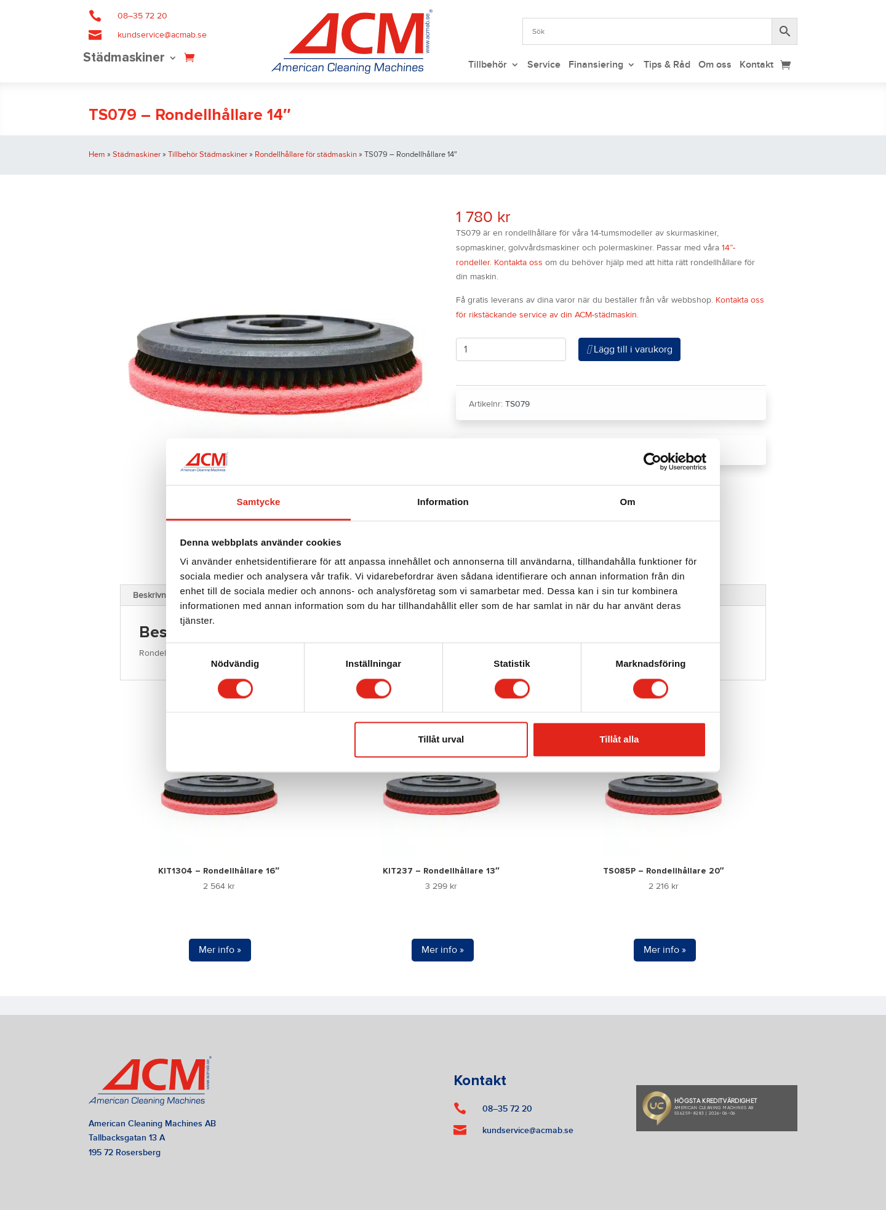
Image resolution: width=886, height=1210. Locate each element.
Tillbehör (487, 65)
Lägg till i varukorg (629, 349)
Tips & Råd (667, 65)
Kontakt (756, 65)
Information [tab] (443, 502)
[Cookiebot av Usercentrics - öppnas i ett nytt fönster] (652, 461)
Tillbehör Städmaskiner (207, 154)
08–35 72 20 (142, 16)
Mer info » (220, 950)
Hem (97, 154)
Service (544, 65)
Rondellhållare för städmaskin (306, 154)
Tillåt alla (619, 739)
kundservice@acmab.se (162, 35)
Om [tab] (627, 502)
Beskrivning (155, 595)
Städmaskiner (124, 59)
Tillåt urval (441, 739)
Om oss (715, 65)
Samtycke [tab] (259, 502)
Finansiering (596, 65)
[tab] (155, 595)
